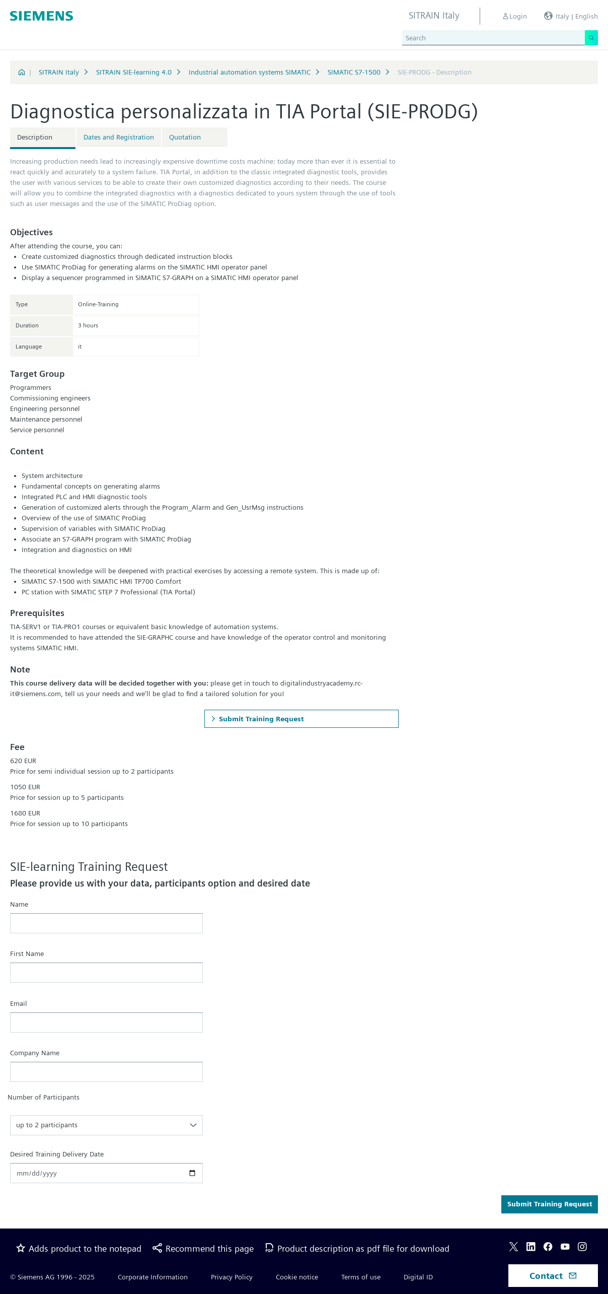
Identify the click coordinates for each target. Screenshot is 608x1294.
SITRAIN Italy (59, 72)
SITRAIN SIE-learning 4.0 (134, 72)
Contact (553, 1275)
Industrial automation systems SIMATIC (250, 72)
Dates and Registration (119, 137)
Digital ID (418, 1277)
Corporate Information (153, 1277)
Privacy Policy (232, 1277)
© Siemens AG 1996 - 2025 (52, 1277)
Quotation (185, 137)
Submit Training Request (261, 719)
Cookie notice (297, 1277)
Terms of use (361, 1277)
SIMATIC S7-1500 (354, 72)
